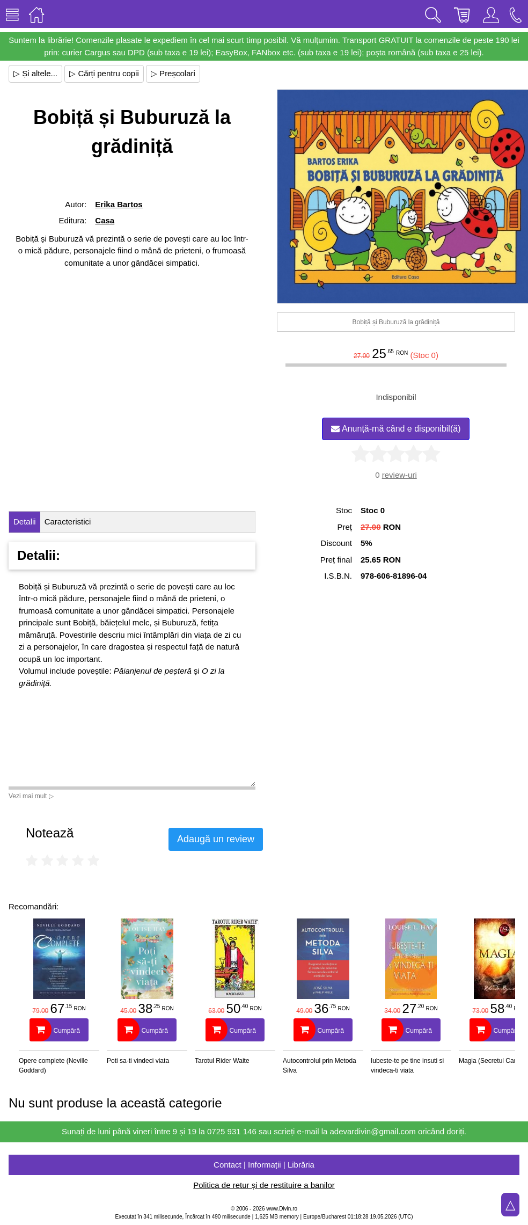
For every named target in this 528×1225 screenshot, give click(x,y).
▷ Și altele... (35, 73)
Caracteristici (68, 521)
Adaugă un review (215, 839)
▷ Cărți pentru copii (104, 73)
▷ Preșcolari (173, 73)
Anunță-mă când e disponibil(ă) (395, 428)
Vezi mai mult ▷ (31, 796)
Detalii (24, 521)
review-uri (399, 474)
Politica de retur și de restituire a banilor (263, 1185)
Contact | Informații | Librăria (264, 1164)
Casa (104, 220)
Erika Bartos (118, 204)
